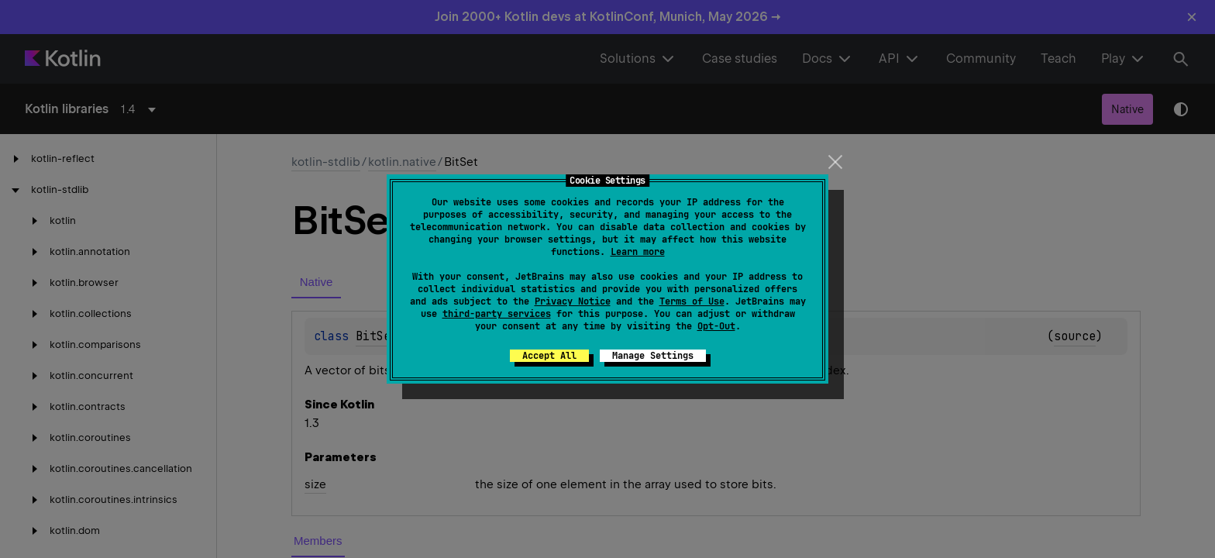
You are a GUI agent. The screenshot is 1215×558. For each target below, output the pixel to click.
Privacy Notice (573, 301)
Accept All (549, 356)
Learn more (638, 252)
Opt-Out (716, 326)
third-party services (496, 314)
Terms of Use (692, 301)
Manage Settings (653, 356)
